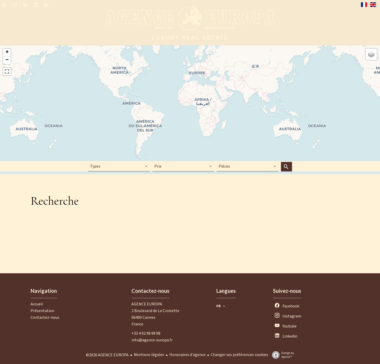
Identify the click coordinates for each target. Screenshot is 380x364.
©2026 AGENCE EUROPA (107, 355)
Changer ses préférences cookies (239, 355)
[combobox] (119, 166)
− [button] (7, 60)
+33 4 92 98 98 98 (145, 333)
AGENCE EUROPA (146, 304)
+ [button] (7, 52)
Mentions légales (149, 355)
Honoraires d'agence (187, 355)
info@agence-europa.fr (152, 340)
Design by (281, 355)
